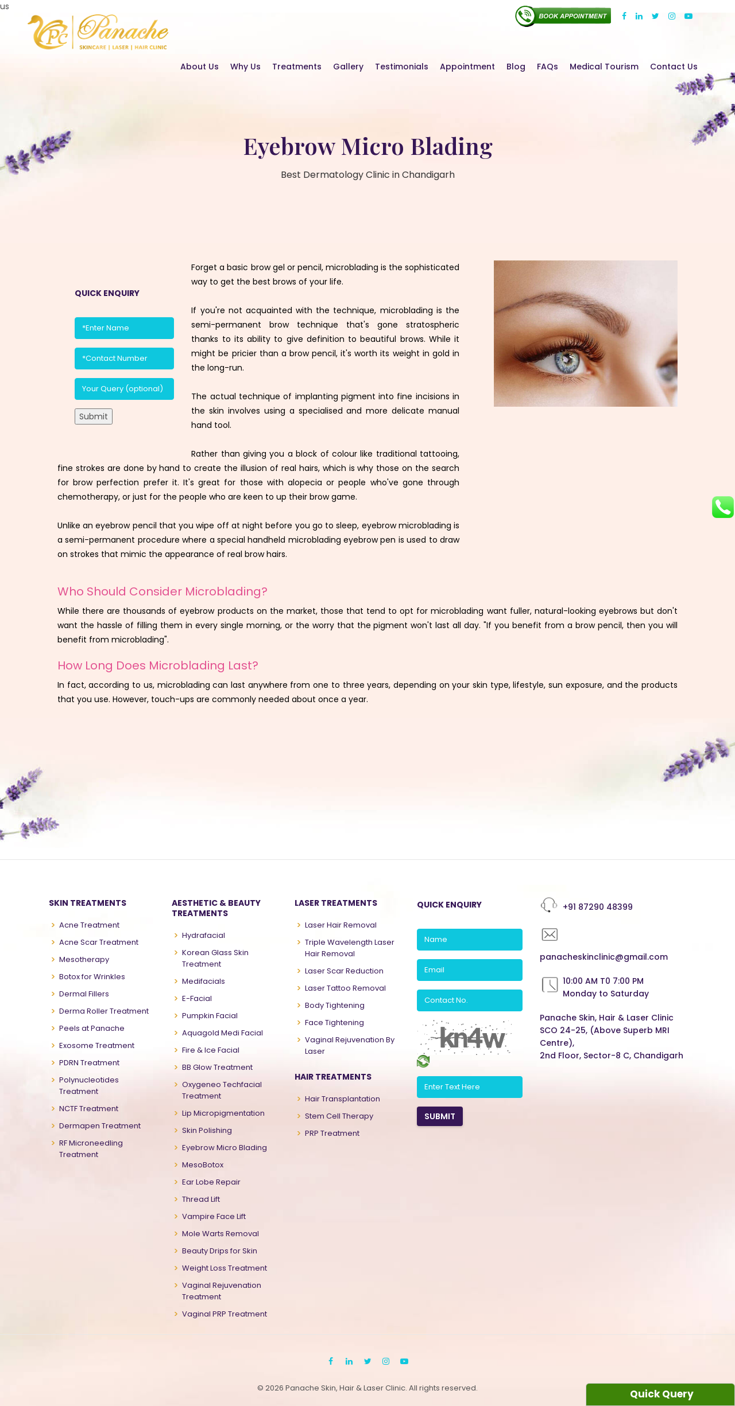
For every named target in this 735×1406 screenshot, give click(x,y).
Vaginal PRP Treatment (224, 1313)
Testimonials (401, 66)
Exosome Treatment (96, 1045)
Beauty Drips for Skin (219, 1250)
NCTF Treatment (88, 1108)
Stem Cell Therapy (339, 1116)
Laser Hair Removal (341, 925)
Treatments (297, 66)
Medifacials (203, 981)
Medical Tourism (604, 66)
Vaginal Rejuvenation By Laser (349, 1045)
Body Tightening (335, 1005)
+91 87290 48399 (598, 907)
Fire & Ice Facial (210, 1050)
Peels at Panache (92, 1028)
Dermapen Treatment (100, 1125)
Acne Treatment (89, 925)
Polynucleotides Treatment (89, 1085)
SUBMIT (439, 1116)
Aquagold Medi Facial (222, 1032)
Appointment (467, 66)
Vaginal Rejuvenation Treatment (221, 1291)
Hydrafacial (203, 935)
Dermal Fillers (84, 993)
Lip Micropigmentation (223, 1113)
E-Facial (197, 998)
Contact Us (674, 66)
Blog (515, 66)
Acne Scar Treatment (98, 942)
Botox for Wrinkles (92, 976)
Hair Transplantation (342, 1098)
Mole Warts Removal (220, 1233)
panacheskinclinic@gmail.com (604, 957)
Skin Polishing (207, 1130)
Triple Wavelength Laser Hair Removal (349, 948)
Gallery (348, 66)
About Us (199, 66)
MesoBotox (202, 1164)
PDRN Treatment (89, 1062)
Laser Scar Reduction (344, 970)
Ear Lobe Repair (211, 1182)
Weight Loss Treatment (224, 1268)
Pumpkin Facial (210, 1015)
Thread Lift (201, 1199)
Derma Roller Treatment (104, 1011)
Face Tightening (334, 1022)
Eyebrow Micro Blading (224, 1147)
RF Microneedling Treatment (91, 1149)
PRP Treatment (332, 1133)
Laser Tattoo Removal (345, 988)
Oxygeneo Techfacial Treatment (222, 1090)
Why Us (245, 66)
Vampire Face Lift (214, 1216)
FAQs (547, 66)
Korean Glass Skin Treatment (215, 958)
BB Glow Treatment (217, 1067)
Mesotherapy (84, 959)
